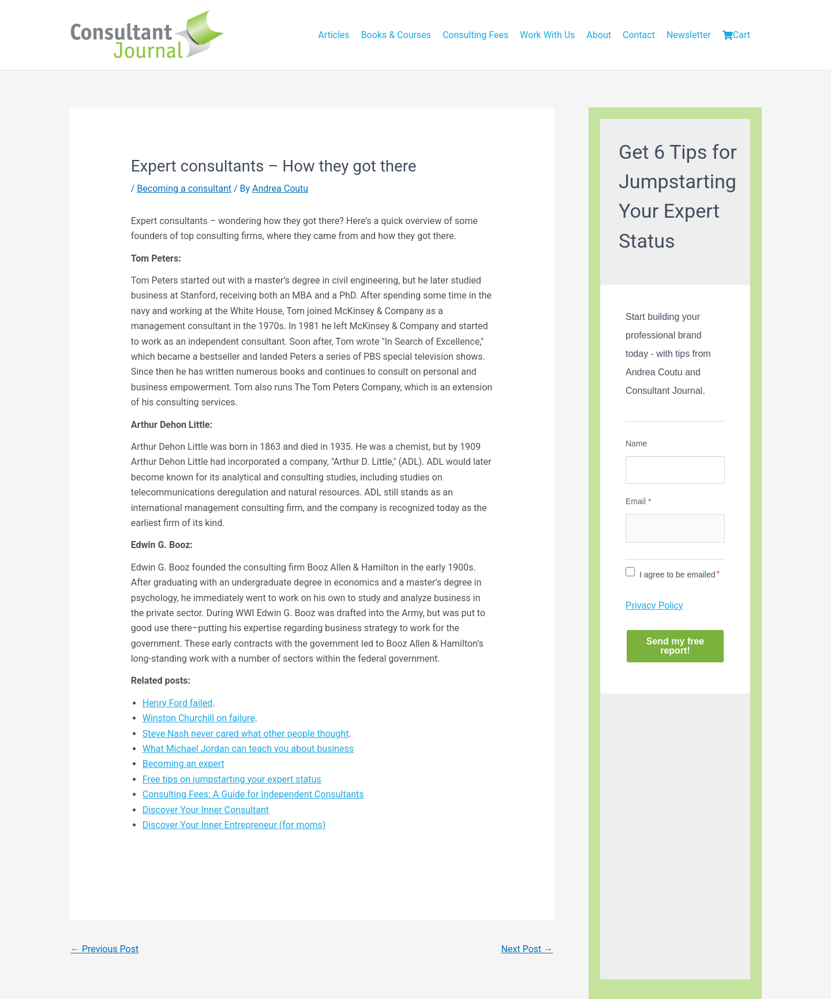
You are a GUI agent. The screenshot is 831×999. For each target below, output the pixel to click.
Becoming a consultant (184, 188)
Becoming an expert (183, 763)
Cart (736, 34)
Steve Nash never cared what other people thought (246, 733)
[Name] (675, 470)
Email (638, 501)
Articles (333, 34)
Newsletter (689, 34)
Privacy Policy (654, 605)
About (598, 34)
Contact (639, 34)
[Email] (675, 528)
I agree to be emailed (677, 574)
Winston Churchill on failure (199, 718)
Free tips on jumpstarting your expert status (232, 779)
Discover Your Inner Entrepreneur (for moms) (234, 824)
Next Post (527, 949)
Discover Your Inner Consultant (206, 809)
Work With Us (547, 34)
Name (636, 443)
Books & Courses (396, 34)
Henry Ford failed (177, 703)
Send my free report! (675, 645)
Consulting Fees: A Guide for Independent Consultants (253, 794)
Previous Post (104, 949)
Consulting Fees (475, 34)
